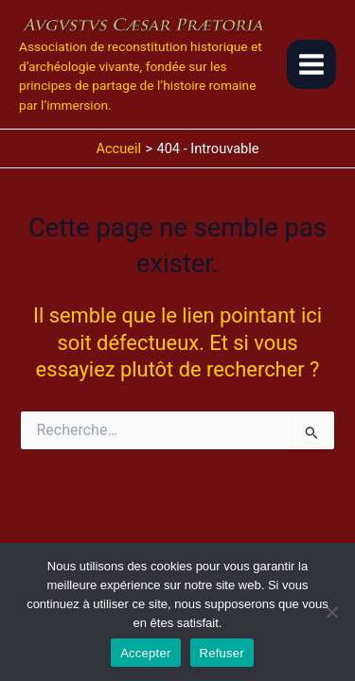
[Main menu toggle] (311, 64)
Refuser (222, 653)
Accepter (145, 653)
